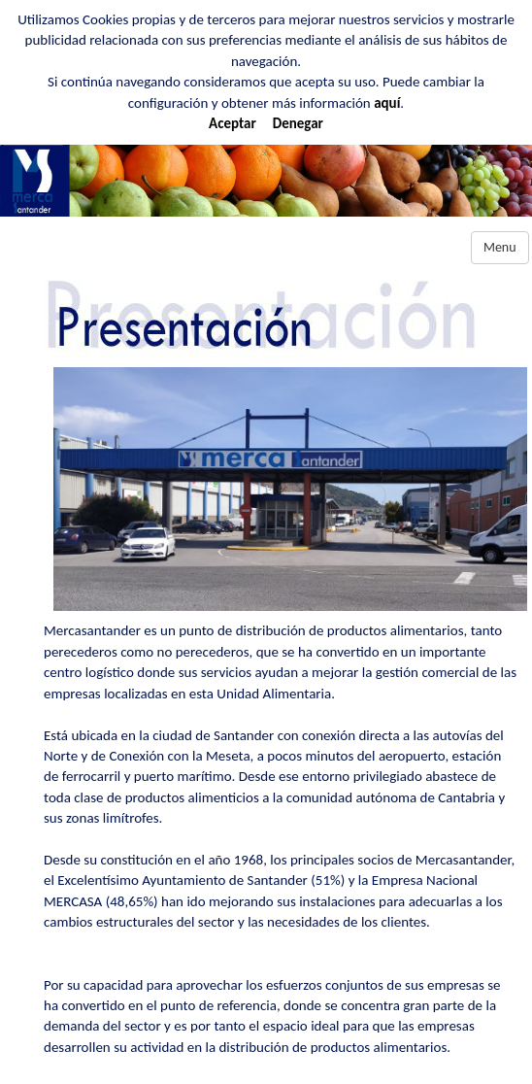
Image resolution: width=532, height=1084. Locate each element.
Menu (499, 247)
